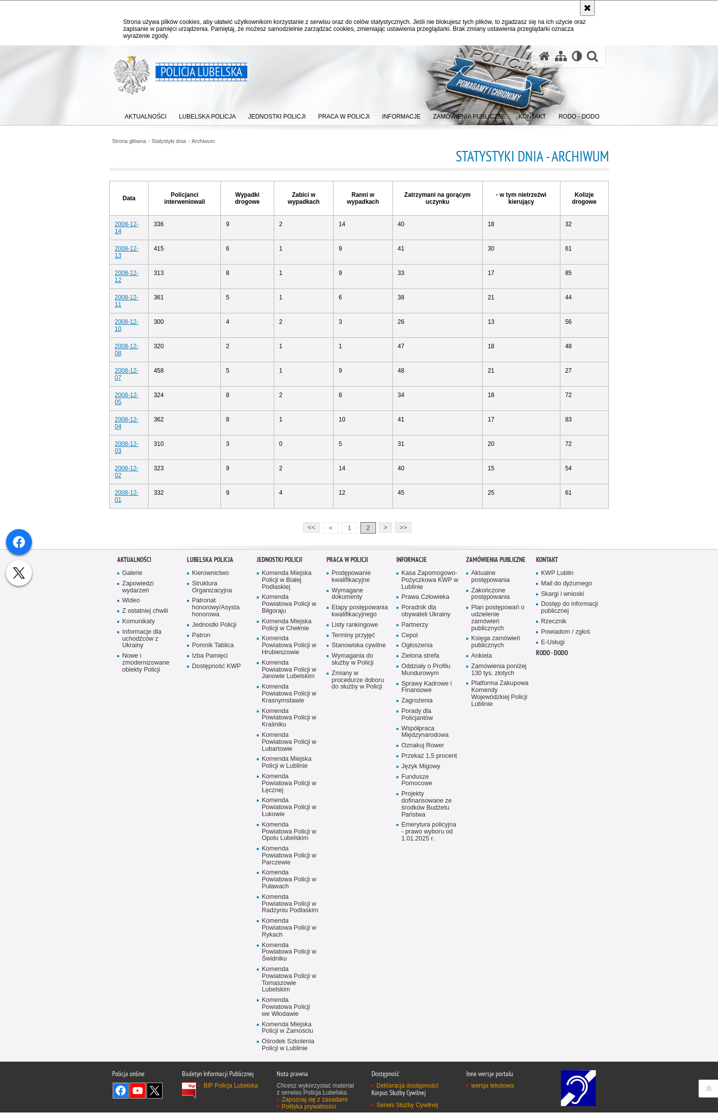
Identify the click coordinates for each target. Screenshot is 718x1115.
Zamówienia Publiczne (496, 730)
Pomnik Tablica (213, 817)
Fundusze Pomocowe (416, 952)
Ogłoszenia (417, 817)
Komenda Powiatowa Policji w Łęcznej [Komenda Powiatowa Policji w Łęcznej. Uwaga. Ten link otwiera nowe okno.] (289, 955)
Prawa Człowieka (425, 768)
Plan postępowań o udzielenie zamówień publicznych (498, 789)
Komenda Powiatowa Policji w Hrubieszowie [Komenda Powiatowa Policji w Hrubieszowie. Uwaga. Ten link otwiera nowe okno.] (289, 817)
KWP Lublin (557, 744)
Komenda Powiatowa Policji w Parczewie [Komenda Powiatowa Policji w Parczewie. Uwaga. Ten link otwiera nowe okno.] (289, 1028)
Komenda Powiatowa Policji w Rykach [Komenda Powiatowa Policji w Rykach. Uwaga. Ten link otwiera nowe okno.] (289, 1101)
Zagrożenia (417, 872)
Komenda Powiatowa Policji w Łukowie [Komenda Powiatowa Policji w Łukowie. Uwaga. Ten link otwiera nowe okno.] (289, 980)
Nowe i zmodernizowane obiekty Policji (146, 834)
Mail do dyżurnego (566, 754)
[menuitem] (146, 115)
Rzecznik (553, 792)
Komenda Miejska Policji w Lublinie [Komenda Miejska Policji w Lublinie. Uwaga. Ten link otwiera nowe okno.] (287, 934)
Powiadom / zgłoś (565, 803)
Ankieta (481, 827)
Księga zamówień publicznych (496, 813)
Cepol (409, 806)
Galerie (132, 744)
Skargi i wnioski (562, 765)
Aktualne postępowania (490, 747)
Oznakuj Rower (422, 917)
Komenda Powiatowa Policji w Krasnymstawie (289, 865)
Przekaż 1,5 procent (429, 928)
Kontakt (547, 730)
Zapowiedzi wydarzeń (138, 758)
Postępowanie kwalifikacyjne (351, 747)
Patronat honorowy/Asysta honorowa (216, 778)
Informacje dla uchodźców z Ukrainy (142, 810)
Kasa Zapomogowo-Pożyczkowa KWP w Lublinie (430, 751)
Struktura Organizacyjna (212, 758)
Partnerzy (414, 796)
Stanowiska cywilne (359, 817)
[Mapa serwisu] (560, 56)
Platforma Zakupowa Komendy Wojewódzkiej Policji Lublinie (500, 865)
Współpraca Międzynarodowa (425, 903)
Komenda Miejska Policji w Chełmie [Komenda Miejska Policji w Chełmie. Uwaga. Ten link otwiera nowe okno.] (287, 796)
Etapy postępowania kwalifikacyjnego (360, 782)
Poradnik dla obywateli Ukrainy (426, 782)
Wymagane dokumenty (347, 765)
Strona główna (137, 141)
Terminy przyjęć (353, 806)
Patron (201, 806)
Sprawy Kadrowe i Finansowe (426, 858)
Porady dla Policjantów (417, 886)
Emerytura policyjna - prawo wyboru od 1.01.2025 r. (429, 1004)
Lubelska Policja (210, 730)
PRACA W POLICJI (347, 730)
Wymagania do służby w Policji (353, 830)
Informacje (411, 730)
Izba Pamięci (210, 827)
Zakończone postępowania (490, 765)
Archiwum (211, 141)
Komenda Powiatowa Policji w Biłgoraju (289, 775)
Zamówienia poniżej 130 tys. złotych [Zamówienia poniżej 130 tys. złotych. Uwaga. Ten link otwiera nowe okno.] (499, 841)
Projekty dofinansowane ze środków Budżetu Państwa (426, 976)
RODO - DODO (552, 824)
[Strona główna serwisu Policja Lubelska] (543, 56)
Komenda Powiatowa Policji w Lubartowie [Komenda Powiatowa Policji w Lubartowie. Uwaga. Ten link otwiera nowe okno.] (289, 914)
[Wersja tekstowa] (576, 56)
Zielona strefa (420, 827)
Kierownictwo (210, 744)
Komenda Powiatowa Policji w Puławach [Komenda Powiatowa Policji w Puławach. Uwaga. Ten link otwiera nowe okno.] (289, 1052)
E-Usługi (553, 813)
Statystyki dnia (177, 141)
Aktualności (134, 730)
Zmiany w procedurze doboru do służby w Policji (358, 851)
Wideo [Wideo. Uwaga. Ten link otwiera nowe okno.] (131, 771)
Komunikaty (138, 792)
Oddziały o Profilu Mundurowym (426, 841)
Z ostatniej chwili (145, 782)
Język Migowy (421, 938)
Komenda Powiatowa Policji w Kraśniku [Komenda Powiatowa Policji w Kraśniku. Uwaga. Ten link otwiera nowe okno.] (289, 889)
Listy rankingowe (355, 796)
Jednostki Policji (214, 796)
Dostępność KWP (216, 838)
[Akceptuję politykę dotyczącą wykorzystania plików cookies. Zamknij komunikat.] (587, 8)
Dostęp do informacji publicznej (569, 778)
